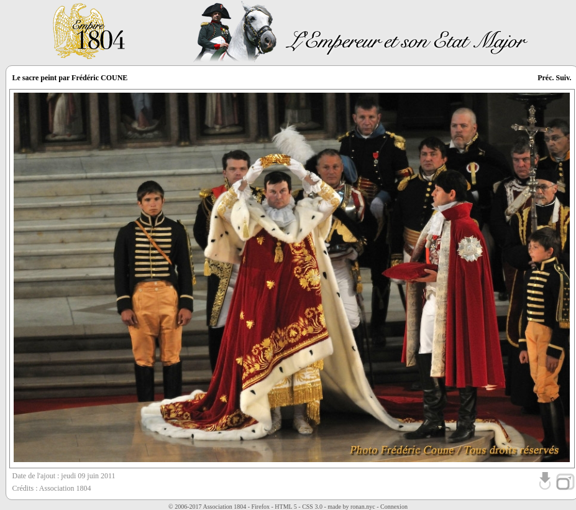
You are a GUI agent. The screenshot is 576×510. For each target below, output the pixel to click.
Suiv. (563, 77)
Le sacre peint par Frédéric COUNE (70, 77)
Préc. (545, 77)
